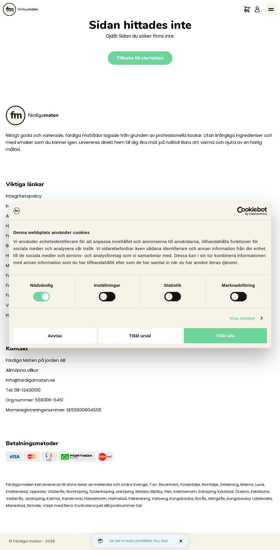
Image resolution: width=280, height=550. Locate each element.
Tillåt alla (225, 335)
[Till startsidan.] (20, 9)
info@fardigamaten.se (30, 380)
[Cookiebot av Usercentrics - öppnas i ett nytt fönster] (241, 211)
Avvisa (55, 335)
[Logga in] (257, 9)
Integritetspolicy (23, 196)
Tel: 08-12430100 (23, 390)
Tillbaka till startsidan (140, 58)
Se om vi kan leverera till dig (139, 541)
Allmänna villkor (22, 370)
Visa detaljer (243, 317)
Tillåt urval (140, 335)
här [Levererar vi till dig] (139, 505)
